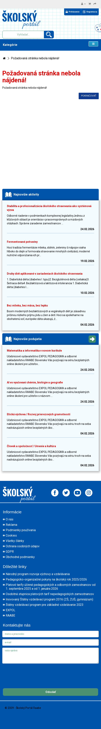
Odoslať (50, 692)
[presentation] (31, 672)
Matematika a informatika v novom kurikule (34, 350)
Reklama (11, 525)
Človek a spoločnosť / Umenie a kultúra (31, 446)
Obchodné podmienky (20, 557)
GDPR (10, 551)
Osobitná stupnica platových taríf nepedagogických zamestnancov (50, 594)
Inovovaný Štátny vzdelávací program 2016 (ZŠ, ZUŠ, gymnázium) (49, 599)
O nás (9, 519)
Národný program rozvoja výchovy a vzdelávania (38, 574)
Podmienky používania (21, 530)
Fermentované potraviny (22, 241)
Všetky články (15, 541)
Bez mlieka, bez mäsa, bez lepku (27, 305)
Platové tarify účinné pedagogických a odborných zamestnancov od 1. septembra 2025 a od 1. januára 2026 (50, 586)
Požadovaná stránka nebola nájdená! (35, 58)
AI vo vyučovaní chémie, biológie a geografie (35, 382)
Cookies (11, 535)
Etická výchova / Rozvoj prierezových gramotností (38, 414)
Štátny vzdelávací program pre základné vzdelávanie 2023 (44, 605)
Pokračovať (88, 95)
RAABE (10, 615)
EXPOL (10, 610)
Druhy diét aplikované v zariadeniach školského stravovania (44, 273)
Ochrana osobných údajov (23, 546)
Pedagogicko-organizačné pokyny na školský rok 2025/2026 (46, 579)
